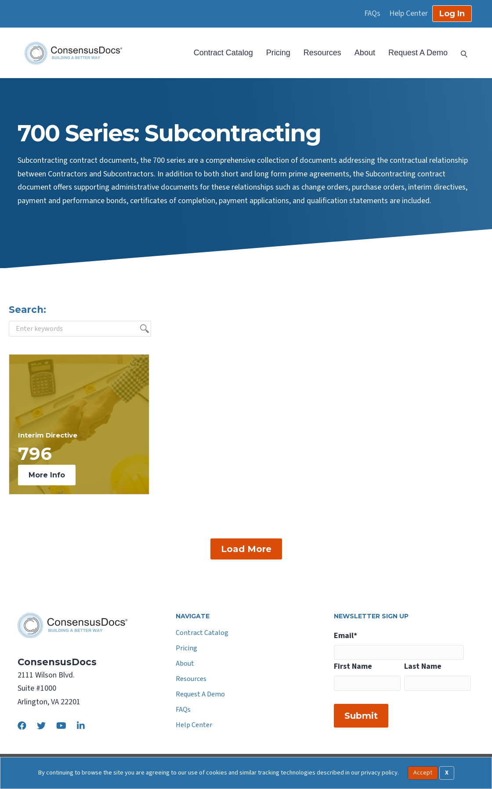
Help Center (408, 13)
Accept (422, 772)
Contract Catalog (223, 52)
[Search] (460, 53)
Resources (322, 52)
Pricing (278, 52)
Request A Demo (418, 52)
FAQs (372, 13)
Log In (452, 13)
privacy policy (379, 772)
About (365, 52)
